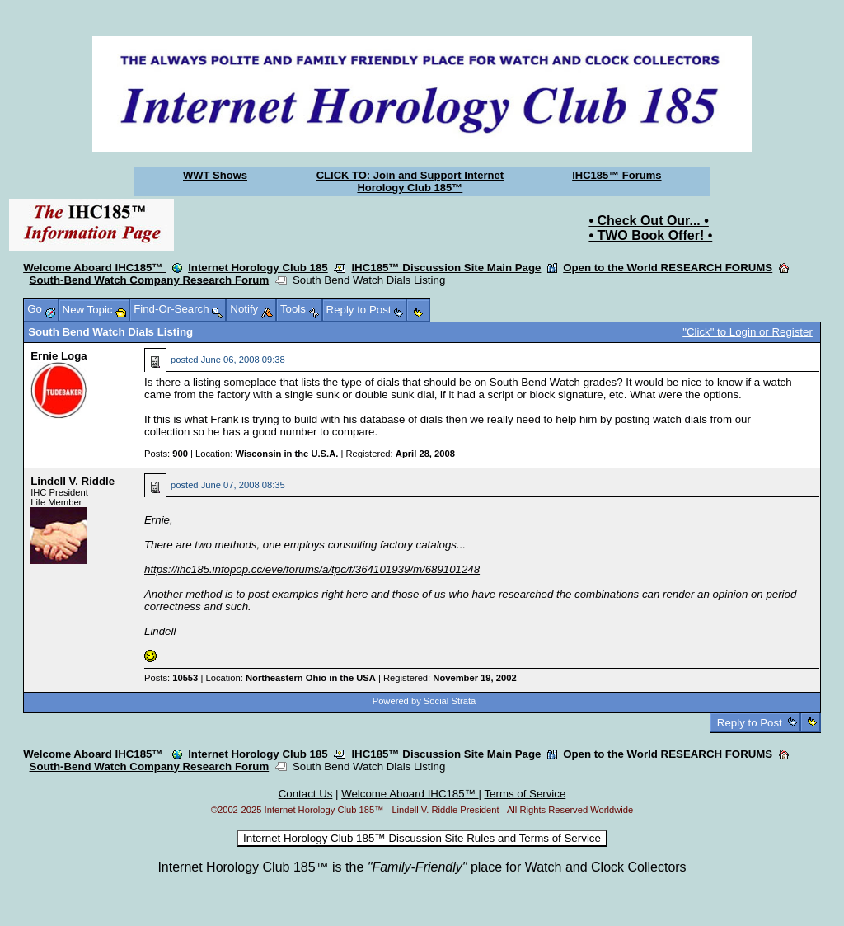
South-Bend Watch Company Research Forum (150, 280)
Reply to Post (749, 723)
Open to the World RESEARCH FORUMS (667, 267)
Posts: (166, 453)
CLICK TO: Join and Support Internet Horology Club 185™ (410, 181)
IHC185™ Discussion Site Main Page (446, 267)
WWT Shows (215, 175)
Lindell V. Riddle (72, 481)
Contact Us (306, 793)
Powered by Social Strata (424, 701)
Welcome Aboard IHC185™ (94, 267)
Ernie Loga (58, 356)
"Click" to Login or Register (747, 332)
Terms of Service (524, 793)
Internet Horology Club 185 (258, 267)
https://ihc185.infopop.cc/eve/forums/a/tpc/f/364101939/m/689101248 (312, 569)
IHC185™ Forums (616, 175)
